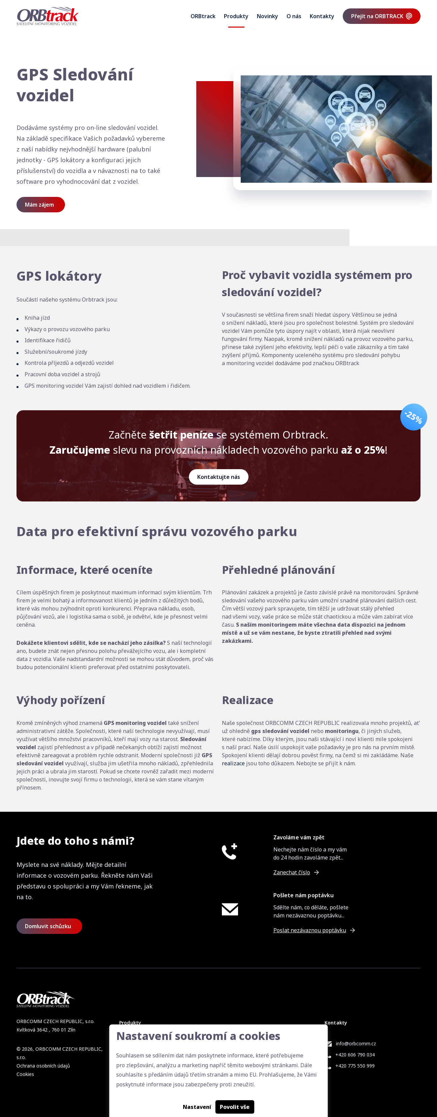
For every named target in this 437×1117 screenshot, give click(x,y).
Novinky (267, 16)
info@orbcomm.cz (356, 1043)
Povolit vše (234, 1107)
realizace (233, 763)
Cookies (25, 1074)
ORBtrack (203, 16)
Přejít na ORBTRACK (377, 16)
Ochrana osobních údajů (43, 1065)
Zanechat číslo (291, 872)
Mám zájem (39, 204)
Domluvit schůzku (48, 926)
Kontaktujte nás (218, 477)
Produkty (236, 16)
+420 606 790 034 (355, 1054)
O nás (294, 16)
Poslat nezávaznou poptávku (309, 930)
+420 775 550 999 (355, 1065)
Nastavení (197, 1107)
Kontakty (322, 16)
